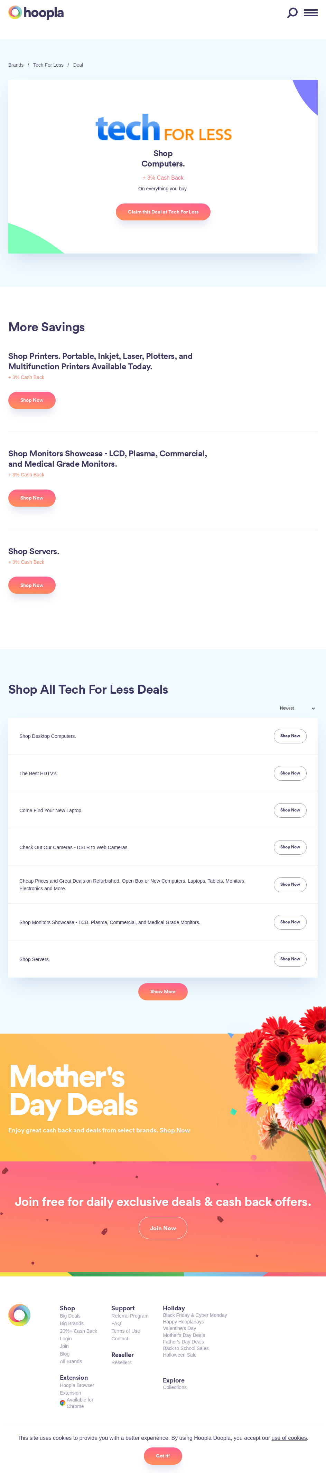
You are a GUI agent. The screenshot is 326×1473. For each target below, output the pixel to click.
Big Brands (71, 1323)
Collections (174, 1387)
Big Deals (70, 1316)
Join (64, 1346)
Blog (64, 1354)
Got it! (163, 1455)
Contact (119, 1338)
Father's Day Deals (183, 1341)
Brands (16, 65)
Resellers (121, 1362)
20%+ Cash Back (78, 1331)
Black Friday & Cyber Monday (195, 1315)
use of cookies (289, 1438)
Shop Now (175, 1130)
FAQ (116, 1323)
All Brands (71, 1361)
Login (66, 1338)
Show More (163, 991)
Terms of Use (125, 1331)
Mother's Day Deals (184, 1335)
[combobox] (302, 709)
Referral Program (129, 1316)
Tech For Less (48, 65)
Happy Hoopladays (183, 1321)
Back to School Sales (185, 1348)
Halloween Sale (179, 1355)
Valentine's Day (179, 1328)
